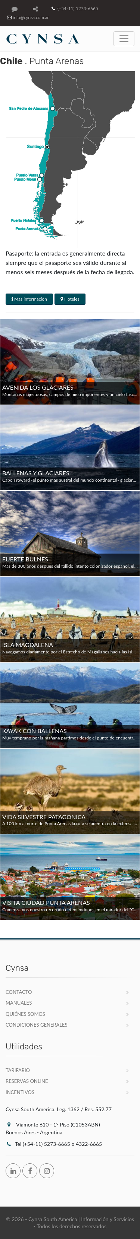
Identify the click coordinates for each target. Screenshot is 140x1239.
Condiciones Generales (37, 1025)
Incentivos (20, 1092)
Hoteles (70, 299)
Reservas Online (27, 1081)
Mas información (29, 299)
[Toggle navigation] (123, 38)
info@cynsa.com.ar (27, 17)
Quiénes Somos (25, 1014)
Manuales (19, 1003)
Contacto (19, 992)
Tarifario (18, 1070)
